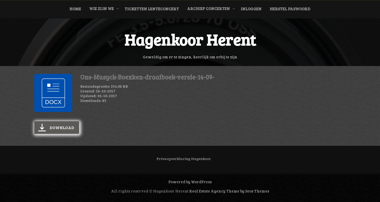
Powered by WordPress (190, 181)
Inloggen (251, 8)
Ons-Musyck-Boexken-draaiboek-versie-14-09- (147, 77)
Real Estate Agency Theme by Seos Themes (229, 191)
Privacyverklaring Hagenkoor (183, 158)
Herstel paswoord (290, 8)
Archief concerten (208, 8)
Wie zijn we (101, 8)
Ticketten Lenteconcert (152, 8)
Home (75, 8)
